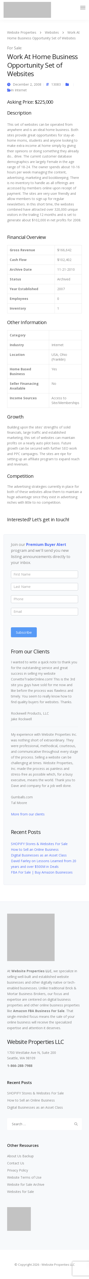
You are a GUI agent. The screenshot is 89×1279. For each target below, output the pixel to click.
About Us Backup (20, 1156)
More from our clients (28, 814)
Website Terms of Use (24, 1177)
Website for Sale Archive (25, 1184)
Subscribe (24, 632)
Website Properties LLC (31, 971)
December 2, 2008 (27, 84)
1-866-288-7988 (19, 1065)
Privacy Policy (17, 1170)
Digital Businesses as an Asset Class (39, 855)
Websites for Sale (20, 1191)
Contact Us (15, 1163)
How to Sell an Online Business (35, 849)
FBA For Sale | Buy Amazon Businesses (42, 872)
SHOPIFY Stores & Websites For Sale (39, 844)
